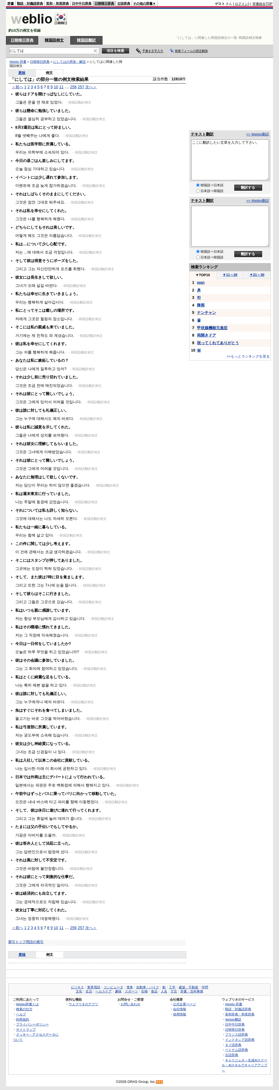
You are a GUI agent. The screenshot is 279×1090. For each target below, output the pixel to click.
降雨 (201, 305)
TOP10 (202, 275)
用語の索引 (35, 942)
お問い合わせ (130, 1004)
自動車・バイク (147, 987)
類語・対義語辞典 (30, 3)
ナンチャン (206, 312)
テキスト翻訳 (202, 134)
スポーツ (131, 991)
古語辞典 (123, 3)
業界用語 (93, 987)
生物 (144, 991)
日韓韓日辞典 (104, 3)
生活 (89, 991)
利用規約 (22, 1019)
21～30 (257, 275)
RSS (159, 1081)
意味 (21, 73)
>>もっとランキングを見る (248, 356)
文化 (79, 991)
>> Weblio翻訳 (257, 134)
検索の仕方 (24, 1009)
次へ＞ (91, 87)
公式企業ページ (184, 1004)
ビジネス (77, 987)
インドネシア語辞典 (239, 1039)
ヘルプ (21, 1014)
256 (73, 87)
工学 (172, 987)
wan (201, 282)
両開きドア (206, 335)
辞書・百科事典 (191, 991)
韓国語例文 (54, 40)
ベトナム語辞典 (236, 1049)
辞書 (10, 3)
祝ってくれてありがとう (218, 343)
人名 (164, 991)
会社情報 (179, 1009)
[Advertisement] (173, 22)
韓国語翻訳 (86, 40)
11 (61, 87)
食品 (154, 991)
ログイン (241, 4)
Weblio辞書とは (27, 1004)
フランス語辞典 (236, 1034)
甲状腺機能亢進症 (212, 328)
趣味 (118, 991)
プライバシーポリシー (32, 1024)
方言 (174, 991)
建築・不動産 (188, 987)
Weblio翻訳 (233, 1019)
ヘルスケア (103, 991)
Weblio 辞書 (18, 61)
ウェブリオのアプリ (83, 1004)
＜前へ (17, 87)
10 (56, 87)
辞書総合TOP (262, 4)
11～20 (230, 275)
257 (81, 87)
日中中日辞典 (82, 3)
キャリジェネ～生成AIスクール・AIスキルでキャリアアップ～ (244, 1065)
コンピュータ (113, 987)
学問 (205, 987)
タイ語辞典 (233, 1045)
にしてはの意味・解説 (69, 61)
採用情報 (179, 1014)
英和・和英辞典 (57, 3)
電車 (129, 987)
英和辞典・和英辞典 (239, 1014)
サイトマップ (26, 1029)
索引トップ (17, 942)
